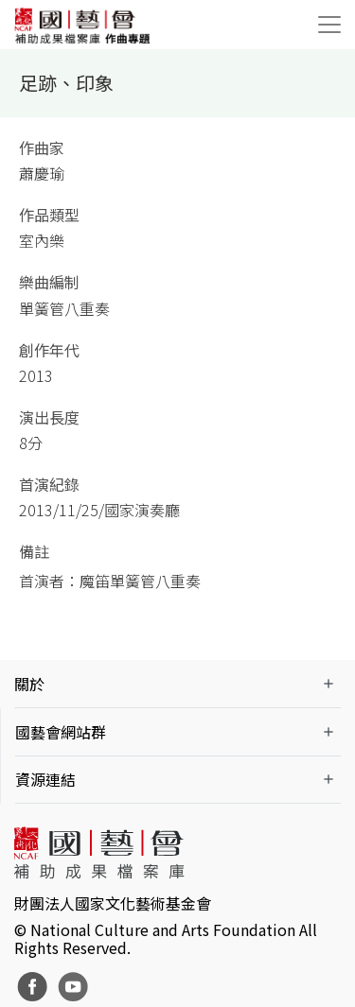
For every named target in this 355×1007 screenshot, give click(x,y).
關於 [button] (29, 683)
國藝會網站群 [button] (60, 732)
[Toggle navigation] (329, 25)
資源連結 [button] (45, 779)
